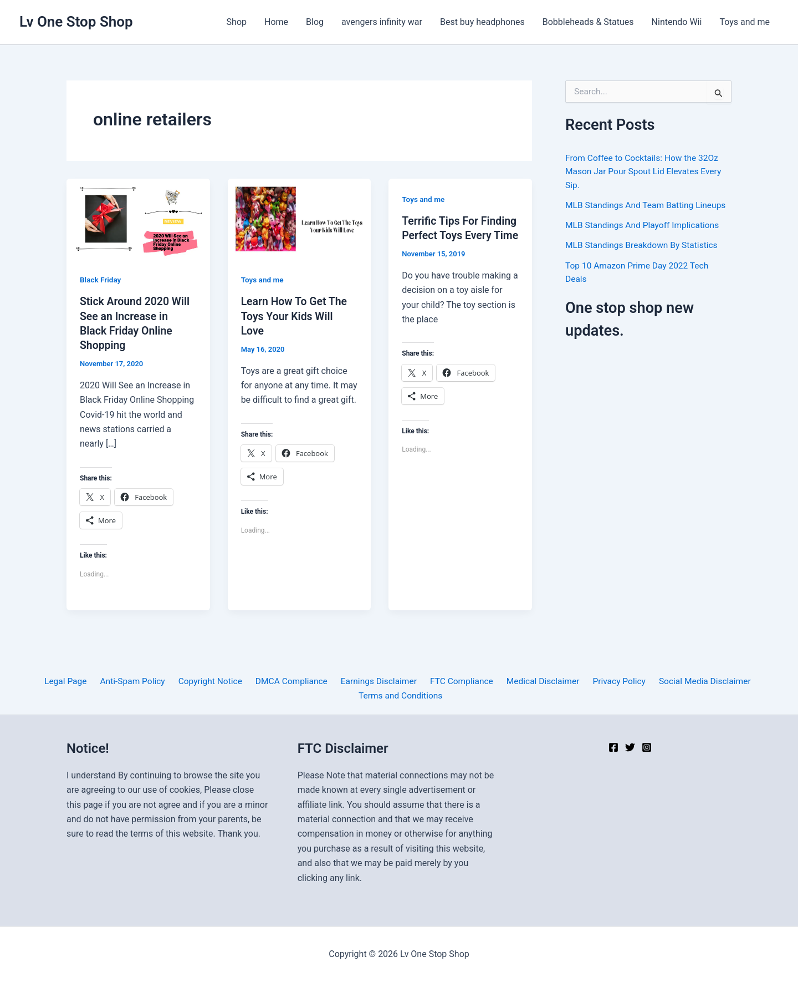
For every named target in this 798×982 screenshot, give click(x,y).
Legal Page (74, 681)
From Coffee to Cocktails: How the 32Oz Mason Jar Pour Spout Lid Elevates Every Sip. (645, 171)
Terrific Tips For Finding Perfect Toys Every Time (453, 235)
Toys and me (744, 22)
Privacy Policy (611, 681)
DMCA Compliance (292, 681)
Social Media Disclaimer (694, 681)
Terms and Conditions (401, 695)
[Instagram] (647, 747)
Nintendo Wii (677, 22)
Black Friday (101, 279)
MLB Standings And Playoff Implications (644, 224)
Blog (315, 22)
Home (276, 22)
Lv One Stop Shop (76, 21)
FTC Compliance (458, 681)
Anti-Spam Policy (138, 681)
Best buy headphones (482, 22)
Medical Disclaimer (537, 681)
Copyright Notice (213, 681)
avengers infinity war (381, 22)
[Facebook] (613, 747)
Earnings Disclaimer (377, 681)
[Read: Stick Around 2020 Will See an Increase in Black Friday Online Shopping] (138, 218)
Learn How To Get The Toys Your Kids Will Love (295, 316)
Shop (237, 22)
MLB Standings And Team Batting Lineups (647, 204)
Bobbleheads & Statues (588, 22)
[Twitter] (630, 747)
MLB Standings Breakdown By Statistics (643, 244)
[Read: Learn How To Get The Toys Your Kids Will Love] (299, 218)
